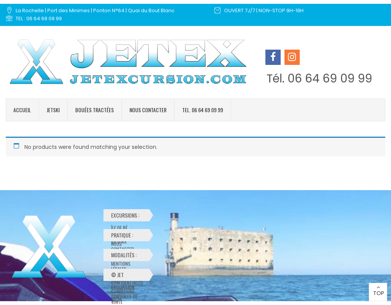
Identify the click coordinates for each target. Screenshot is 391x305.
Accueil (22, 110)
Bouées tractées (94, 110)
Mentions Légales (121, 263)
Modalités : (128, 256)
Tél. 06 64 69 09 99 (319, 79)
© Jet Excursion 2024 (122, 276)
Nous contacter (147, 110)
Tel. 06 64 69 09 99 (202, 110)
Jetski (53, 110)
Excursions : (126, 216)
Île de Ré (119, 228)
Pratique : (126, 236)
